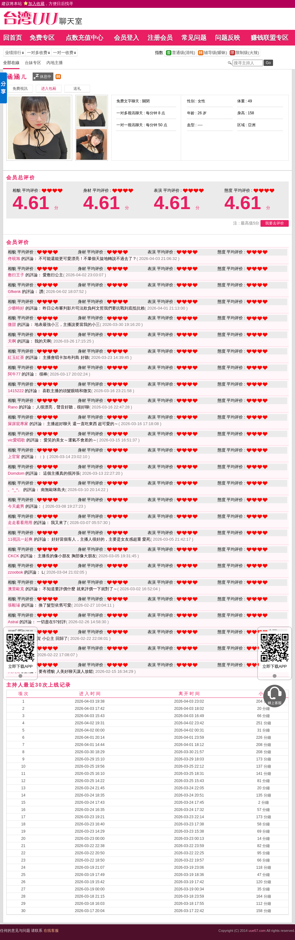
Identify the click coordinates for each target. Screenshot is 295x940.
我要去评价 (274, 223)
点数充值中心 (84, 37)
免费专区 (42, 37)
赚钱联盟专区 (269, 37)
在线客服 (51, 930)
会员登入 (126, 37)
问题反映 (227, 37)
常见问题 (193, 37)
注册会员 (160, 37)
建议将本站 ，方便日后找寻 (37, 3)
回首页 (12, 37)
